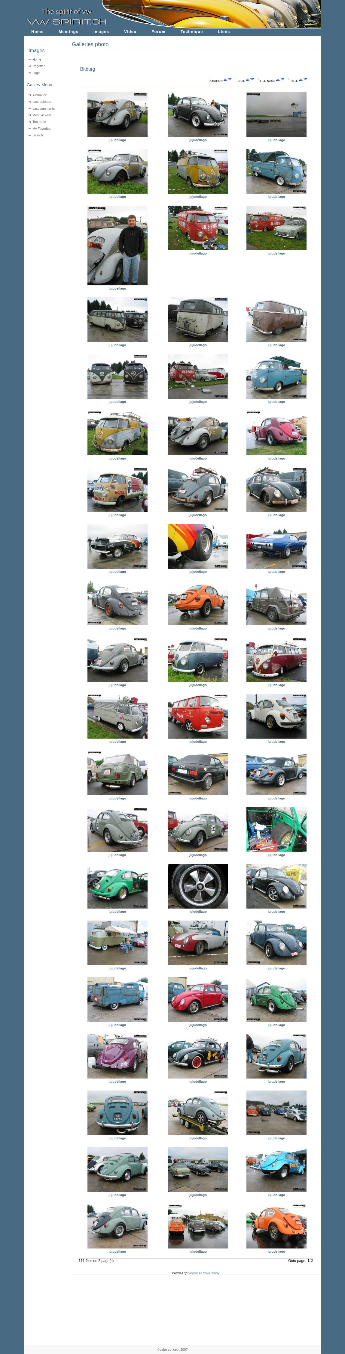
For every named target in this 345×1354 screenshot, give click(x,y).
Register (38, 66)
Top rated (39, 121)
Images (101, 31)
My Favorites (41, 128)
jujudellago (117, 140)
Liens (224, 31)
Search (37, 135)
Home (37, 31)
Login (36, 73)
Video (130, 31)
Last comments (43, 108)
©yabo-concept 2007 (172, 1349)
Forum (158, 31)
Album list (39, 95)
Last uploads (41, 101)
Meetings (68, 31)
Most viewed (41, 115)
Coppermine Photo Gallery (203, 1273)
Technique (192, 31)
